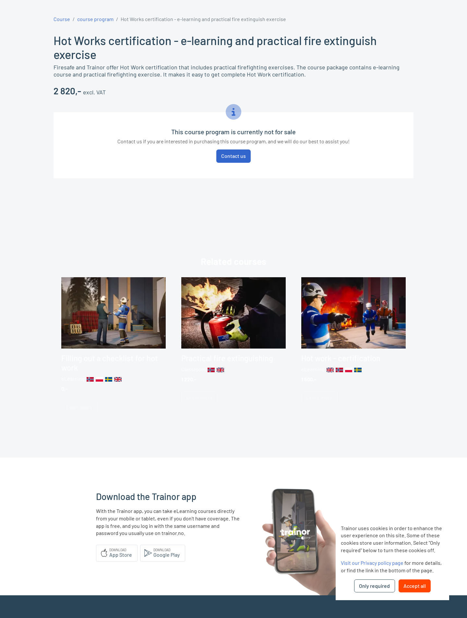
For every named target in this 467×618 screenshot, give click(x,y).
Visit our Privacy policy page (372, 563)
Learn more (79, 407)
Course (62, 19)
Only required (374, 586)
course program (95, 19)
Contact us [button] (233, 156)
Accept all (414, 586)
